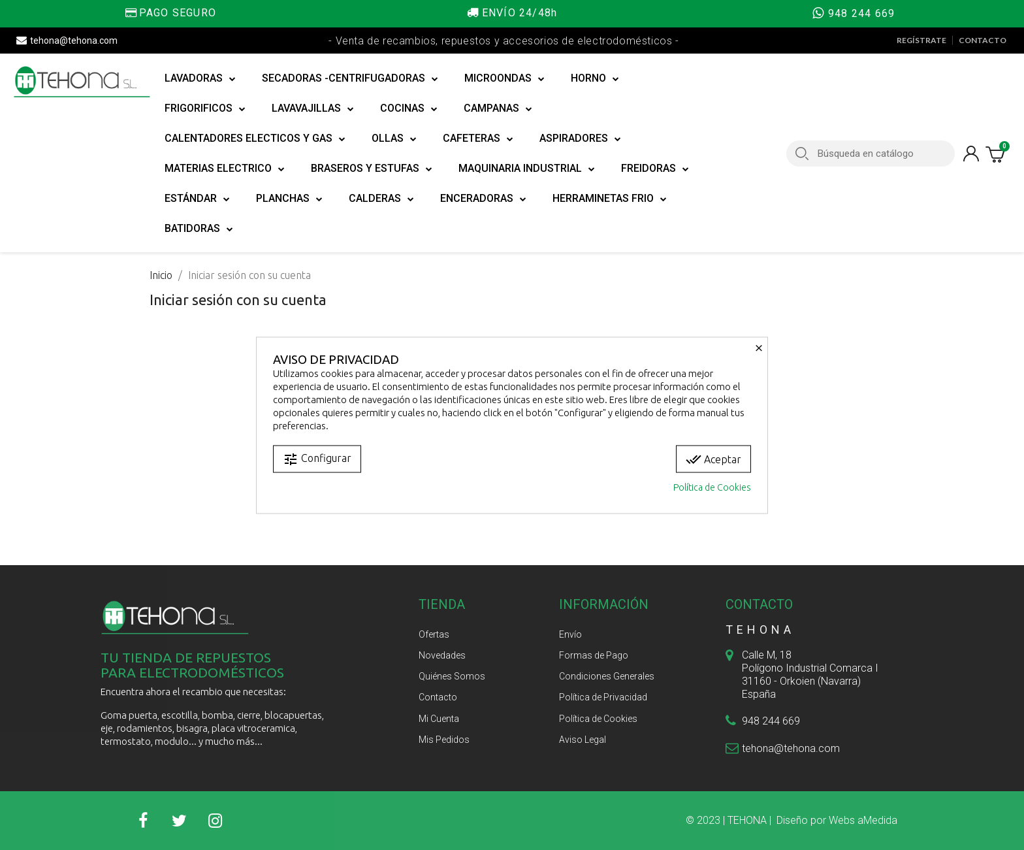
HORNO (595, 78)
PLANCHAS (289, 198)
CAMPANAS (498, 108)
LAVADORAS (200, 78)
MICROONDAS (504, 78)
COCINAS (409, 108)
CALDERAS (381, 198)
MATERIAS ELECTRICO (225, 168)
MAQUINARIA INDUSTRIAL (526, 168)
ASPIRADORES (580, 138)
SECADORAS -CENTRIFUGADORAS (350, 78)
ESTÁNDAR (197, 198)
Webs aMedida (863, 820)
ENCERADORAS (483, 198)
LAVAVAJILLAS (313, 108)
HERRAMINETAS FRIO (609, 198)
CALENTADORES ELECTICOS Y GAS (255, 138)
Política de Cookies (712, 487)
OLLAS (394, 138)
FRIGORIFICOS (205, 108)
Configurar (317, 458)
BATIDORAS (199, 228)
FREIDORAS (655, 168)
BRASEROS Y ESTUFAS (371, 168)
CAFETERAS (478, 138)
